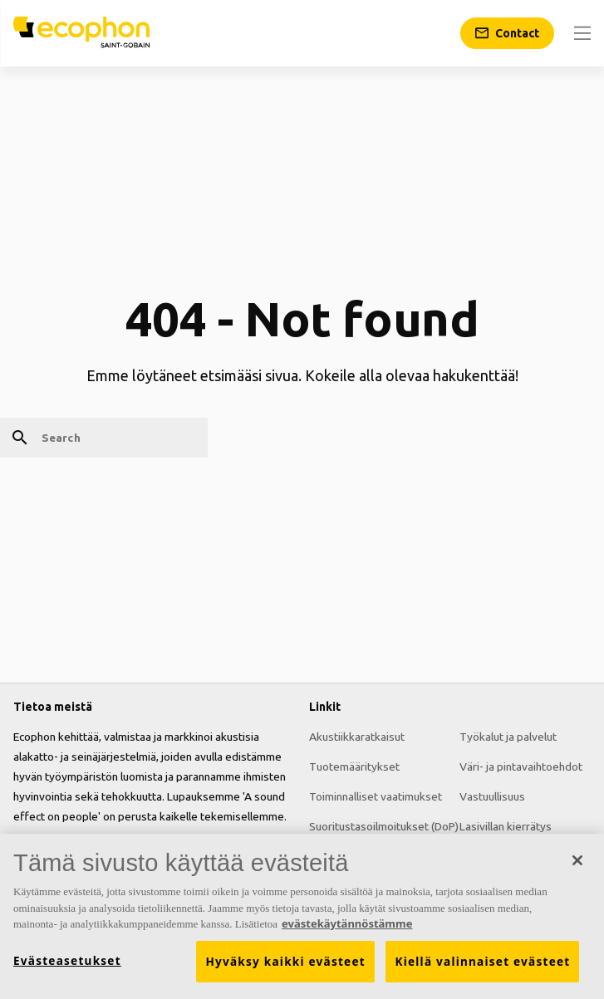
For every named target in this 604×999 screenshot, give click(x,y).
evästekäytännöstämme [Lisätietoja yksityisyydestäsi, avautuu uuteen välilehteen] (347, 923)
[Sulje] (577, 860)
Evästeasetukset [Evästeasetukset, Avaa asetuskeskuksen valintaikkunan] (67, 960)
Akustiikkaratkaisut (357, 736)
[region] (302, 916)
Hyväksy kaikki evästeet (285, 961)
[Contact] (507, 33)
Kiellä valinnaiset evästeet (482, 961)
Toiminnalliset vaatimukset (375, 796)
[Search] (104, 438)
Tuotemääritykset (354, 766)
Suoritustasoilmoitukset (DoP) (384, 826)
